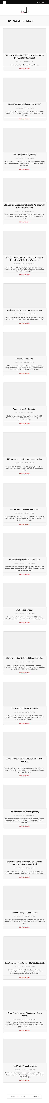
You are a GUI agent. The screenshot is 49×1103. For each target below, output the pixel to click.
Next (36, 1096)
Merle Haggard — (24, 310)
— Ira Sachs (24, 358)
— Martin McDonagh (24, 963)
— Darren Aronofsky (24, 708)
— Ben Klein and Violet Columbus (24, 658)
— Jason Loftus (24, 912)
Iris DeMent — (24, 509)
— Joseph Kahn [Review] (24, 154)
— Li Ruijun (24, 409)
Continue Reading (24, 68)
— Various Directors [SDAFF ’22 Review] (24, 862)
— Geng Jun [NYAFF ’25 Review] (24, 104)
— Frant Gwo (24, 559)
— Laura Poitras (24, 1014)
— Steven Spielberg (24, 811)
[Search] (37, 2)
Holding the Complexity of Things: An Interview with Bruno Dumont (24, 206)
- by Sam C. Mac (28, 61)
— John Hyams (24, 610)
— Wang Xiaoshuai (24, 1066)
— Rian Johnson (24, 759)
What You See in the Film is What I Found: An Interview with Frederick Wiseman (24, 258)
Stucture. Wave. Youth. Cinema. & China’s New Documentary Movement (24, 56)
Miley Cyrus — (24, 459)
